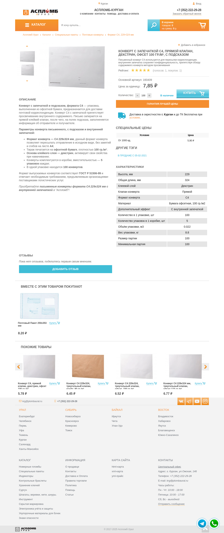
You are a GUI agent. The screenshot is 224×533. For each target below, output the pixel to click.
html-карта (118, 466)
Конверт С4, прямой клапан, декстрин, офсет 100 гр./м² (32, 386)
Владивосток (165, 416)
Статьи (69, 494)
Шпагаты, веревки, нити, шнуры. (38, 494)
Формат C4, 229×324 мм (121, 34)
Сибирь (71, 409)
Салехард (24, 444)
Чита (114, 421)
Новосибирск (73, 416)
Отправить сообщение (171, 504)
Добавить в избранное (193, 45)
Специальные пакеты (66, 34)
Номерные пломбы (30, 466)
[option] (75, 67)
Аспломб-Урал (31, 34)
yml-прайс (117, 476)
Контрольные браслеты (33, 480)
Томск (68, 430)
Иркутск (116, 416)
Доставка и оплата (128, 14)
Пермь (23, 425)
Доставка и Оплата (76, 476)
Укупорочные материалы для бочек (40, 513)
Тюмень (23, 435)
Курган (23, 439)
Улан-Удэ (117, 425)
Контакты (100, 14)
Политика (71, 485)
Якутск (162, 425)
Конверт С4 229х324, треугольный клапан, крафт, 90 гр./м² (79, 386)
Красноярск (72, 421)
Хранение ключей (29, 485)
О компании (86, 14)
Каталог (46, 34)
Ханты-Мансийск (29, 449)
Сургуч (23, 490)
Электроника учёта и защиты (36, 508)
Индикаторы (26, 476)
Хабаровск (164, 421)
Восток (163, 409)
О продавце (72, 466)
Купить (194, 93)
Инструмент (26, 499)
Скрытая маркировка (31, 504)
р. (175, 28)
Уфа (21, 430)
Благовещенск (166, 430)
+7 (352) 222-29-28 (189, 10)
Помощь (111, 14)
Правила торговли (76, 480)
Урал (22, 409)
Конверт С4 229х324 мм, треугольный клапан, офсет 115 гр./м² (177, 386)
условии (135, 117)
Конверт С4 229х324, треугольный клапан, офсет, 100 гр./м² (127, 386)
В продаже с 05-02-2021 (132, 155)
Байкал (117, 409)
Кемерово (71, 425)
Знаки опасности (29, 517)
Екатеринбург (27, 416)
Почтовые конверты (92, 34)
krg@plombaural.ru (32, 401)
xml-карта (117, 471)
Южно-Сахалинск (168, 435)
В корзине (168, 22)
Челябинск (25, 421)
